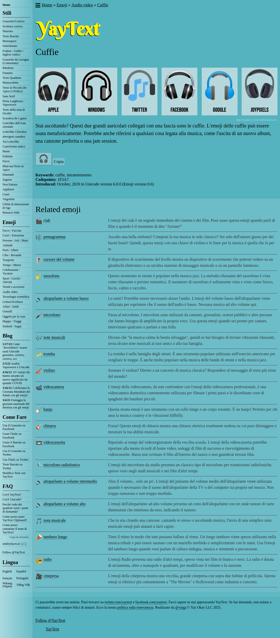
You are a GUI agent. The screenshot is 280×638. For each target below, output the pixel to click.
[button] (37, 6)
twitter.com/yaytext (118, 602)
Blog (7, 336)
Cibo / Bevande (12, 255)
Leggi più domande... (19, 537)
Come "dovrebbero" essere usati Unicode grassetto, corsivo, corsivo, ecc (15, 351)
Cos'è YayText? (12, 494)
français (7, 578)
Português (22, 578)
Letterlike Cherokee (15, 132)
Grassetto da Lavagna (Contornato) (16, 61)
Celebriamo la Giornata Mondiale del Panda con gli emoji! (16, 391)
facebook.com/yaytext (151, 602)
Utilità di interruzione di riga (16, 206)
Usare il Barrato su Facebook (14, 444)
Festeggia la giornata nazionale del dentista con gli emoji (16, 403)
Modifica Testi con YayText (14, 474)
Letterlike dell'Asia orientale (14, 124)
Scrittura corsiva (13, 26)
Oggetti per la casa (14, 316)
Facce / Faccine (12, 230)
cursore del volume (58, 259)
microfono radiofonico (61, 465)
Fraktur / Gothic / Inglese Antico (13, 52)
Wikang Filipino (7, 584)
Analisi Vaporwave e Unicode (16, 365)
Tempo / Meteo (12, 265)
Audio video (10, 292)
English (7, 571)
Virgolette (9, 199)
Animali (7, 245)
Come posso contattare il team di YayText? (15, 528)
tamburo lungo (55, 537)
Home (6, 5)
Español (21, 571)
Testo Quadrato (12, 78)
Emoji (9, 222)
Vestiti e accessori (13, 287)
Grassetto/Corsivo (14, 21)
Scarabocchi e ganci (15, 118)
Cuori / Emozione (13, 235)
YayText (52, 629)
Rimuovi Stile (11, 212)
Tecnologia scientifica (16, 296)
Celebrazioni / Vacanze (11, 271)
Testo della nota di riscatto (14, 111)
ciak (46, 220)
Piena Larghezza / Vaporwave (13, 102)
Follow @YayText (14, 552)
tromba (49, 354)
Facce (6, 161)
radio (47, 559)
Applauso (8, 189)
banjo (47, 409)
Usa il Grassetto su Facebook (14, 427)
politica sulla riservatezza (135, 607)
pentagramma (54, 237)
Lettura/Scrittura (13, 302)
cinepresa (51, 576)
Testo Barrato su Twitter (12, 466)
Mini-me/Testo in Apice (13, 168)
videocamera (53, 387)
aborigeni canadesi (14, 136)
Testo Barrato (11, 36)
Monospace (9, 41)
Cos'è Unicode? (12, 499)
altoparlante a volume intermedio (70, 481)
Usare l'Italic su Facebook (12, 435)
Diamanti (8, 174)
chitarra (49, 426)
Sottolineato (10, 46)
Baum (6, 151)
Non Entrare (10, 184)
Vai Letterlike (11, 141)
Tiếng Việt (23, 585)
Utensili (7, 311)
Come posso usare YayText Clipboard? (15, 518)
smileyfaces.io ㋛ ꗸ (14, 544)
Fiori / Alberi (10, 250)
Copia (59, 161)
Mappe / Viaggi (12, 321)
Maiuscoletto (10, 82)
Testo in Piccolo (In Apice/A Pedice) (14, 89)
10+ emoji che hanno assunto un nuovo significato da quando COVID (16, 377)
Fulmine (8, 156)
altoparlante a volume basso (65, 298)
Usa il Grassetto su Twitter (14, 452)
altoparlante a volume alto (64, 504)
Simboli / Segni (12, 326)
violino (49, 370)
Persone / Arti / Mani (15, 240)
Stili (7, 13)
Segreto (7, 179)
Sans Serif (9, 96)
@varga (180, 607)
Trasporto (8, 260)
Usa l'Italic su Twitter (16, 459)
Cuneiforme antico (14, 146)
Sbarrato (8, 31)
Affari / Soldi (11, 306)
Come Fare (15, 417)
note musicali (54, 337)
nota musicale (54, 520)
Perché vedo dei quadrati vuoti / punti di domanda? (15, 508)
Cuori (6, 194)
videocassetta (54, 442)
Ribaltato (8, 68)
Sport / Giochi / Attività (12, 280)
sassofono (51, 276)
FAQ (8, 486)
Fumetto (8, 73)
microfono (51, 315)
